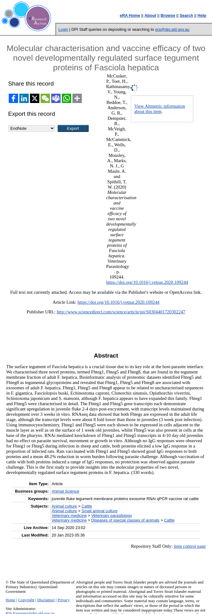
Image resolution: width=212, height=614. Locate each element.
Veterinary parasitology (111, 515)
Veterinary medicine (69, 515)
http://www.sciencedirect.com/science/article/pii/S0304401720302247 (121, 311)
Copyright (26, 600)
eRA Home (130, 15)
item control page (190, 546)
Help (202, 15)
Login (63, 29)
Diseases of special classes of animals (125, 520)
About (150, 15)
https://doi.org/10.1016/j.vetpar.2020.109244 (147, 282)
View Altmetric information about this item (159, 109)
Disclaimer (46, 600)
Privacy (63, 600)
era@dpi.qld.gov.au (172, 29)
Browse (167, 15)
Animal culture (64, 506)
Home (10, 600)
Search (186, 15)
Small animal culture (99, 511)
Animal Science (65, 491)
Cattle (86, 506)
